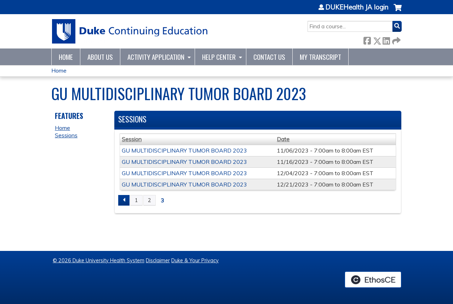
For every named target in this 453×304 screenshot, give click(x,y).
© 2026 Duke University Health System (98, 260)
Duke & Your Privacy (195, 260)
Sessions (66, 135)
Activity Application (155, 57)
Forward (395, 39)
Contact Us (269, 57)
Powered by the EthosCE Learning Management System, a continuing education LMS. (373, 279)
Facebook (367, 39)
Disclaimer (158, 260)
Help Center (219, 57)
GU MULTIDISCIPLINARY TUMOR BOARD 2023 (184, 150)
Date (283, 139)
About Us (100, 57)
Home (66, 57)
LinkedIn (386, 39)
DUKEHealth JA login (356, 7)
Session (132, 139)
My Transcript (320, 57)
